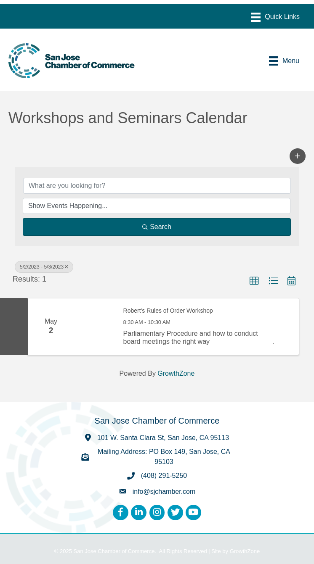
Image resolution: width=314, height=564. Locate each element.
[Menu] (275, 17)
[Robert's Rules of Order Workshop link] (94, 326)
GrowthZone (175, 373)
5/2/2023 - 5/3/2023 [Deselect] (44, 267)
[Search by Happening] (156, 206)
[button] (298, 155)
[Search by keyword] (157, 186)
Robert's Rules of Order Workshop (168, 310)
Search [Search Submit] (156, 226)
